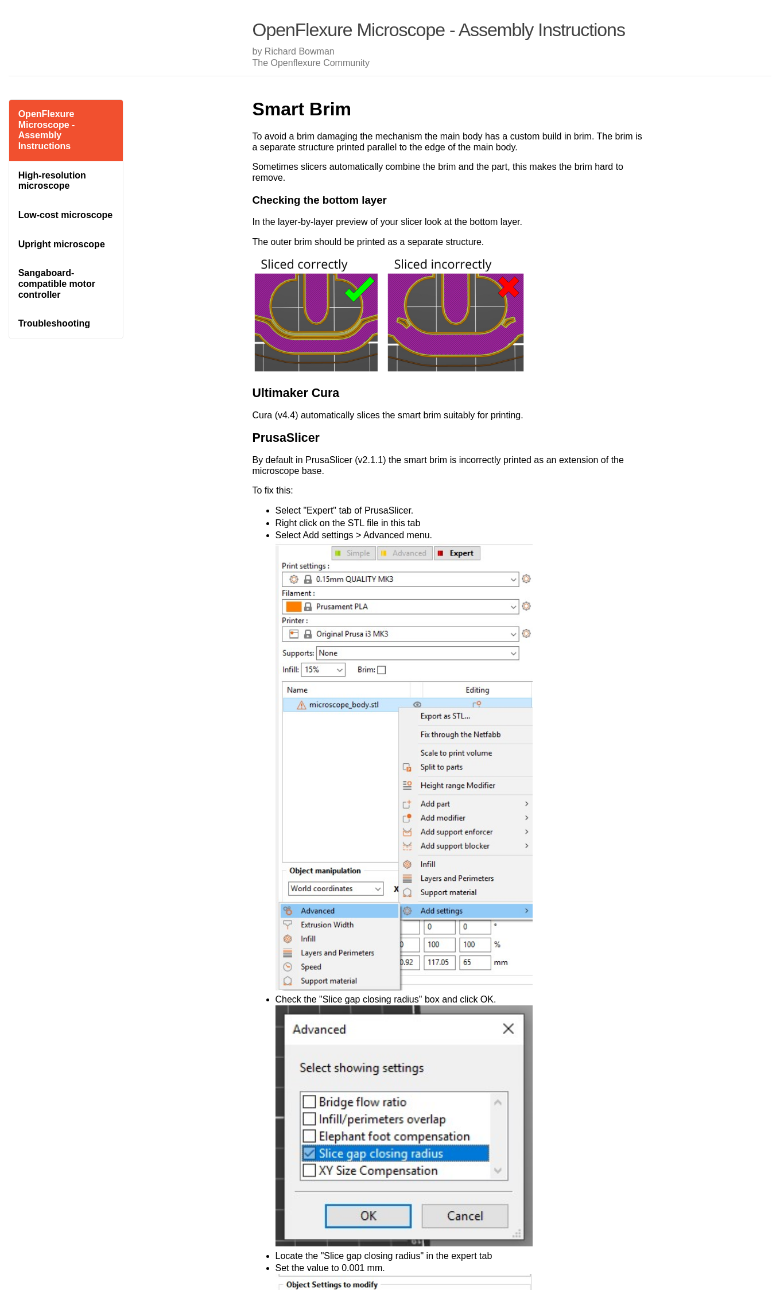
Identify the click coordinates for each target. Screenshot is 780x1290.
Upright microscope (61, 244)
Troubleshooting (54, 323)
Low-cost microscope (65, 215)
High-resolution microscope (52, 180)
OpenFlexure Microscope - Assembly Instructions (46, 130)
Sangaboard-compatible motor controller (56, 283)
